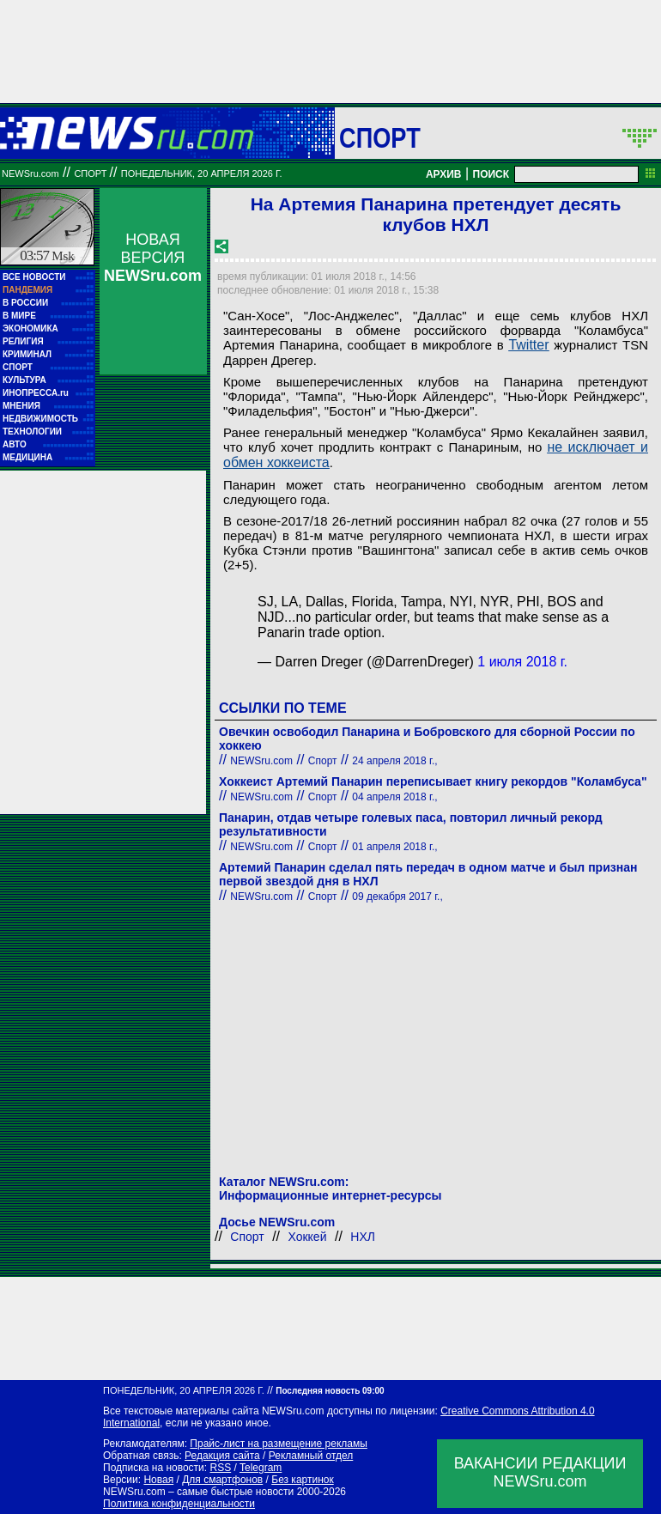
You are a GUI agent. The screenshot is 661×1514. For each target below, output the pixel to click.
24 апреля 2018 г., (394, 761)
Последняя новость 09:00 (330, 1390)
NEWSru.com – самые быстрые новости (198, 1492)
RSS (220, 1468)
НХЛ (362, 1236)
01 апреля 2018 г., (394, 847)
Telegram (261, 1468)
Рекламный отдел (311, 1456)
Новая (158, 1480)
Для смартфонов (222, 1480)
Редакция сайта (222, 1456)
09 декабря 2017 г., (397, 897)
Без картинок (302, 1480)
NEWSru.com (30, 173)
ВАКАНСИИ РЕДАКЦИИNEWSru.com (540, 1472)
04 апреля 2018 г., (394, 797)
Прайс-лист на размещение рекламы (278, 1444)
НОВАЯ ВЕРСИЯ (153, 257)
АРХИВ (444, 174)
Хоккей (307, 1236)
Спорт (380, 137)
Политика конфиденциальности (179, 1504)
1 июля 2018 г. (522, 661)
